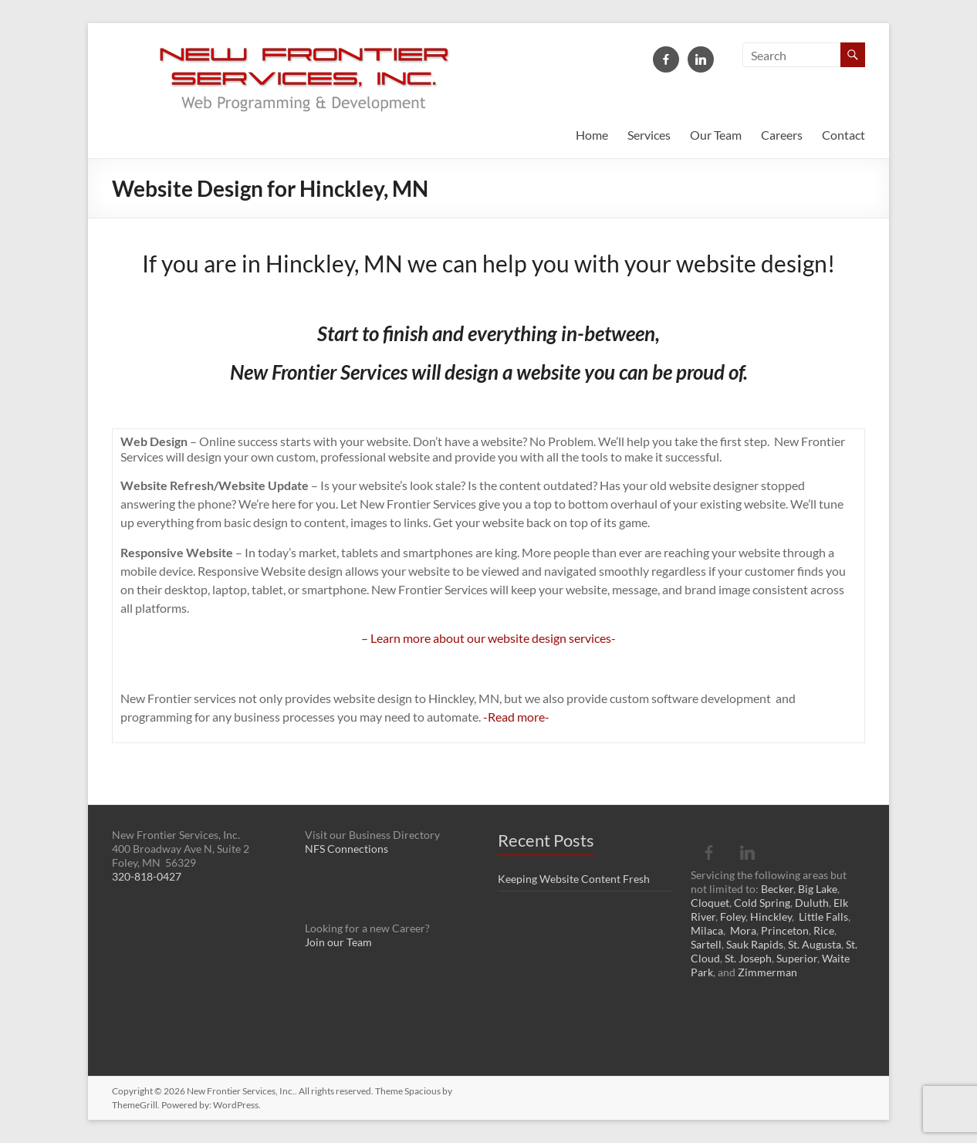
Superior (796, 958)
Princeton (785, 930)
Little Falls (823, 916)
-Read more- (516, 716)
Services (649, 134)
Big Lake (817, 888)
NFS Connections (346, 848)
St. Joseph (748, 958)
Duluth (812, 902)
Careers (782, 134)
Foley (732, 916)
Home (592, 134)
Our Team (716, 134)
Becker (777, 888)
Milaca (707, 930)
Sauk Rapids (754, 944)
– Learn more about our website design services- (488, 638)
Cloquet (710, 902)
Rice (823, 930)
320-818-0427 (146, 876)
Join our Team (338, 942)
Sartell (706, 944)
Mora (743, 930)
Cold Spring (762, 902)
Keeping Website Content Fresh (574, 878)
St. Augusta (814, 944)
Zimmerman (767, 972)
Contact (843, 134)
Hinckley (771, 916)
